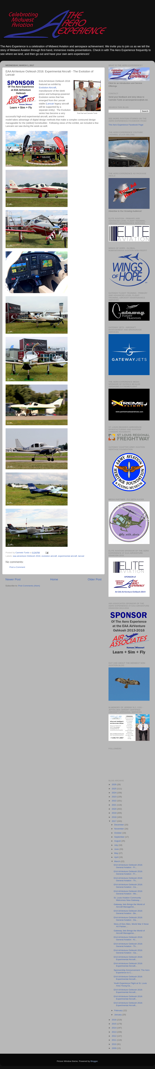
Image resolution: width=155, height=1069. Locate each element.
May (116, 853)
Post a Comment (17, 567)
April (116, 857)
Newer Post (13, 579)
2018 (114, 817)
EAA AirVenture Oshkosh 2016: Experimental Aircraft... (128, 958)
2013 (114, 1032)
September (119, 837)
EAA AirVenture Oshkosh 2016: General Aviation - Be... (128, 912)
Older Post (95, 579)
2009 (114, 1048)
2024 (114, 793)
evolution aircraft (49, 556)
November (119, 829)
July (116, 845)
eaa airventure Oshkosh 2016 (26, 556)
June (116, 849)
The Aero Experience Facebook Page (125, 125)
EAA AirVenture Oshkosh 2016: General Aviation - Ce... (128, 885)
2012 (114, 1036)
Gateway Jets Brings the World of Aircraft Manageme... (129, 905)
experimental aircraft (67, 556)
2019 (114, 813)
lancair (81, 556)
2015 (114, 1024)
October (118, 833)
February (118, 1010)
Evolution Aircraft (47, 87)
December (119, 825)
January (118, 1014)
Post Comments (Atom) (29, 586)
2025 (114, 788)
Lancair (50, 103)
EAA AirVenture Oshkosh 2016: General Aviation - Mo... (128, 892)
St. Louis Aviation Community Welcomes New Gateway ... (128, 899)
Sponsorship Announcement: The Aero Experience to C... (132, 971)
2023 (114, 797)
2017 (114, 821)
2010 (114, 1044)
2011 (114, 1040)
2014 (114, 1028)
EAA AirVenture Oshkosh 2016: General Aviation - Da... (128, 918)
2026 (114, 784)
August (117, 841)
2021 (114, 805)
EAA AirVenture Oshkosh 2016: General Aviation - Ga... (128, 951)
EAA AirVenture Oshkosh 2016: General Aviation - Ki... (128, 938)
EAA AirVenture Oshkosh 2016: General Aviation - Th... (128, 879)
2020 (114, 809)
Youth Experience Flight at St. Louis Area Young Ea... (130, 984)
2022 (114, 801)
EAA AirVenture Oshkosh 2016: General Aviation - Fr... (128, 866)
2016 (114, 1020)
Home (54, 579)
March (117, 861)
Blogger (94, 1061)
